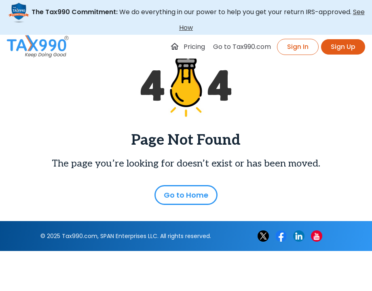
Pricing (194, 46)
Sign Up (343, 46)
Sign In (298, 46)
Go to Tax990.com (242, 46)
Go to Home (186, 195)
